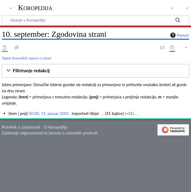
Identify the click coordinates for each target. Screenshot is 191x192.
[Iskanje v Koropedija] (95, 19)
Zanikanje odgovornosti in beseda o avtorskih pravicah (50, 132)
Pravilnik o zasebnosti (21, 127)
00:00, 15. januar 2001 (49, 113)
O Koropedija (56, 127)
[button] (95, 70)
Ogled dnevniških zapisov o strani (26, 58)
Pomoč (179, 35)
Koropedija (35, 7)
